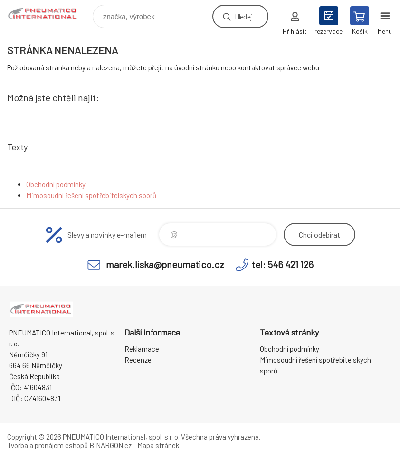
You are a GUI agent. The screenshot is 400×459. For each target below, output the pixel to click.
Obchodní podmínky (56, 184)
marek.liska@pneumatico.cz (165, 264)
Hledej (243, 16)
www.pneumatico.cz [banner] (49, 14)
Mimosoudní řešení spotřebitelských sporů (91, 195)
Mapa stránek (158, 445)
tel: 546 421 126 (283, 264)
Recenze (138, 359)
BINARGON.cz (110, 445)
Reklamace (141, 348)
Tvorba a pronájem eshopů (47, 445)
